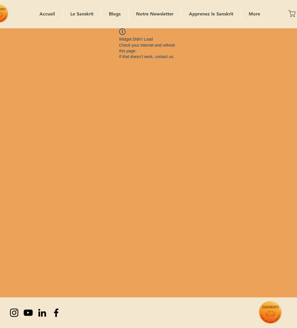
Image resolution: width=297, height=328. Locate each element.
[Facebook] (56, 312)
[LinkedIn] (42, 312)
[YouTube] (28, 312)
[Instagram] (14, 312)
